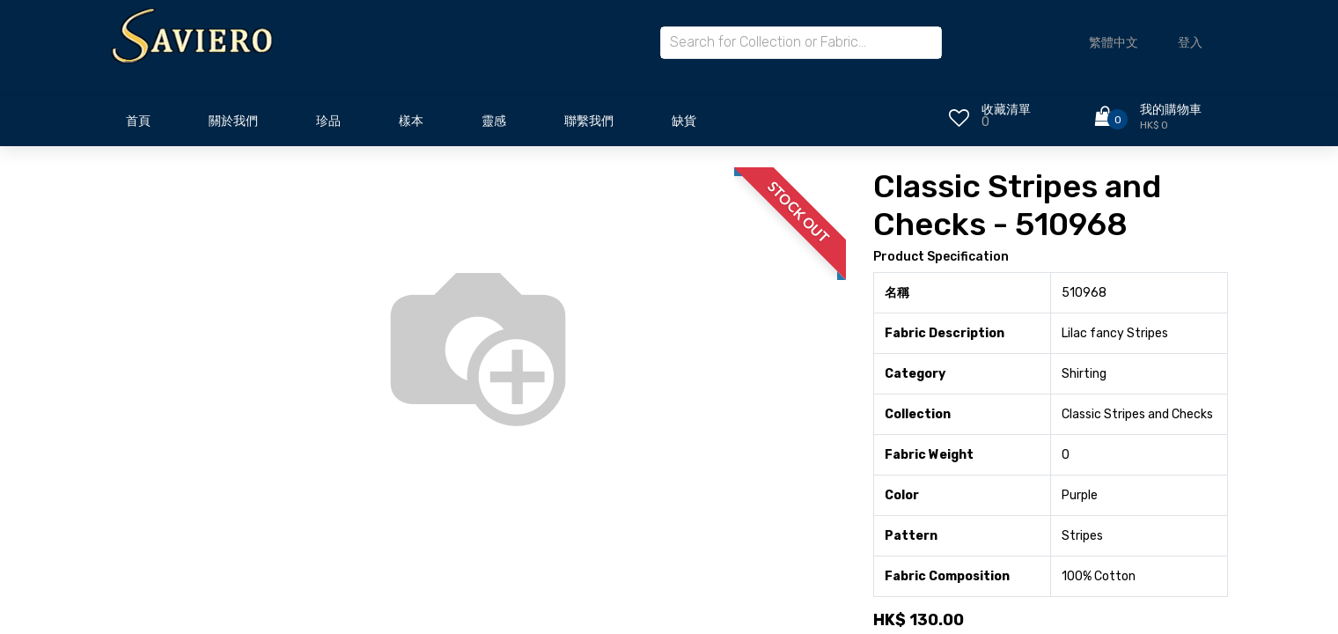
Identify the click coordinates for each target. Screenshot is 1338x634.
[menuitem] (138, 126)
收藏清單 (1006, 109)
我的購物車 (1171, 109)
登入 (1190, 42)
